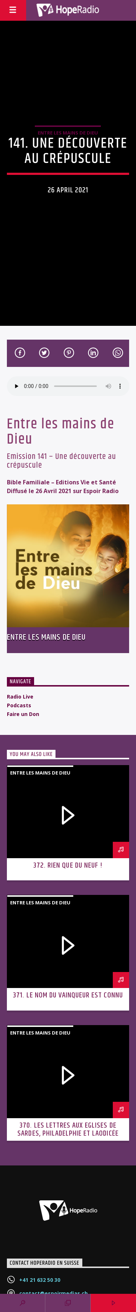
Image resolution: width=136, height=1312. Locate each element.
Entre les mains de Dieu (68, 132)
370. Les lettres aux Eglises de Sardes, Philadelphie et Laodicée (67, 1129)
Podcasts (19, 705)
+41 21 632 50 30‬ (39, 1279)
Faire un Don (23, 714)
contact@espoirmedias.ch (53, 1293)
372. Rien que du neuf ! (68, 865)
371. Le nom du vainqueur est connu (68, 995)
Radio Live (20, 696)
